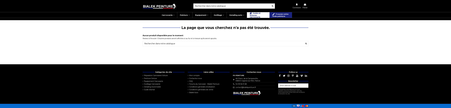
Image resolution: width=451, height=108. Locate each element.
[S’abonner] (306, 85)
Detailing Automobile (152, 87)
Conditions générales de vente (201, 90)
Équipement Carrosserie (153, 81)
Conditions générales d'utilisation (202, 87)
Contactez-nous (195, 78)
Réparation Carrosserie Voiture (156, 75)
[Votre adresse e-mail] (291, 85)
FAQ (191, 81)
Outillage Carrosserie (152, 84)
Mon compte (194, 75)
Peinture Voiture (150, 78)
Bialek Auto (193, 93)
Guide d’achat (149, 90)
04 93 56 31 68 (241, 84)
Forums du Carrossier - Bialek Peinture (204, 84)
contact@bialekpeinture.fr (246, 87)
